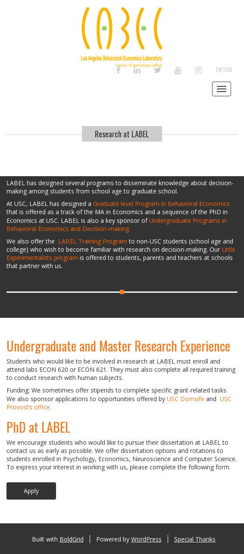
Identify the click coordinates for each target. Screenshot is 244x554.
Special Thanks (195, 539)
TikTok (223, 69)
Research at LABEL (122, 133)
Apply (31, 491)
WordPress (146, 539)
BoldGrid (71, 539)
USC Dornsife (185, 399)
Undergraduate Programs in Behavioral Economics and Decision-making (116, 224)
